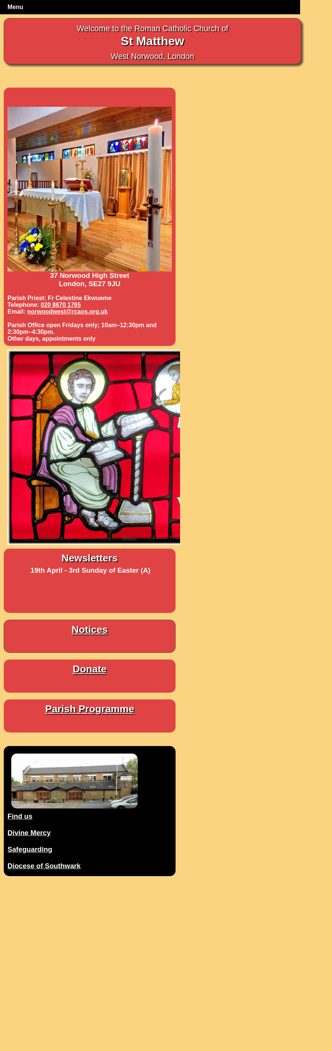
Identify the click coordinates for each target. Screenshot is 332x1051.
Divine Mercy (29, 833)
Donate (90, 669)
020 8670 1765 (61, 305)
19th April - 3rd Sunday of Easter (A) (90, 570)
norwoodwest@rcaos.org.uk (67, 311)
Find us (20, 816)
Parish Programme (89, 708)
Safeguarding (30, 849)
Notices (90, 629)
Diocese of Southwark (44, 866)
